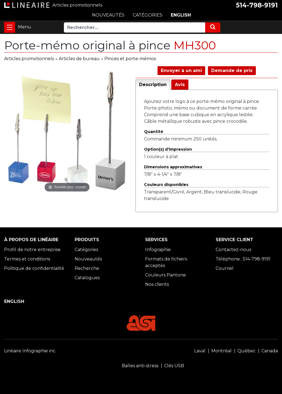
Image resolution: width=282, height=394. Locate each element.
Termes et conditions (27, 259)
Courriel (225, 268)
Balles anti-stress (140, 365)
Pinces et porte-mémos (130, 58)
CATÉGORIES (147, 15)
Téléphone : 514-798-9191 (243, 259)
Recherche (87, 268)
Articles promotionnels (29, 58)
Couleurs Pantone (165, 275)
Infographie (158, 249)
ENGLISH (181, 15)
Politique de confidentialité (34, 268)
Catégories (86, 249)
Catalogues (87, 277)
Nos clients (157, 284)
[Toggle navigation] (9, 27)
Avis (180, 84)
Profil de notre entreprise (32, 249)
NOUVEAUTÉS (108, 15)
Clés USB (174, 365)
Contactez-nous (233, 249)
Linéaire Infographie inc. (30, 350)
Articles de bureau (79, 58)
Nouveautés (88, 259)
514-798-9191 (257, 5)
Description (153, 84)
